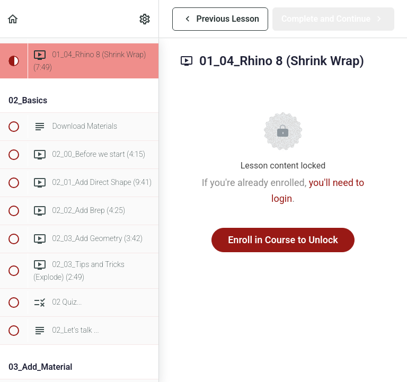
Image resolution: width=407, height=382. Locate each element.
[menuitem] (145, 19)
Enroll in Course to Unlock (283, 239)
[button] (13, 19)
